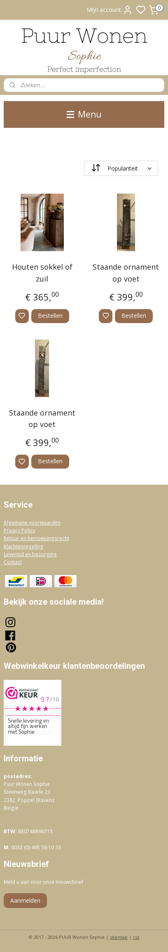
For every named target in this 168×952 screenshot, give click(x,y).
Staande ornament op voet (126, 273)
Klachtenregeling (23, 546)
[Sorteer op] (121, 168)
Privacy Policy (19, 530)
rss (136, 937)
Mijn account (109, 10)
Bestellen (50, 315)
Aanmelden (25, 900)
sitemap (119, 937)
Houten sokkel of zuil (42, 273)
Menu (84, 114)
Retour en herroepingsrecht (36, 538)
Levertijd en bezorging (30, 554)
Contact (13, 562)
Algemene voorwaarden (32, 522)
